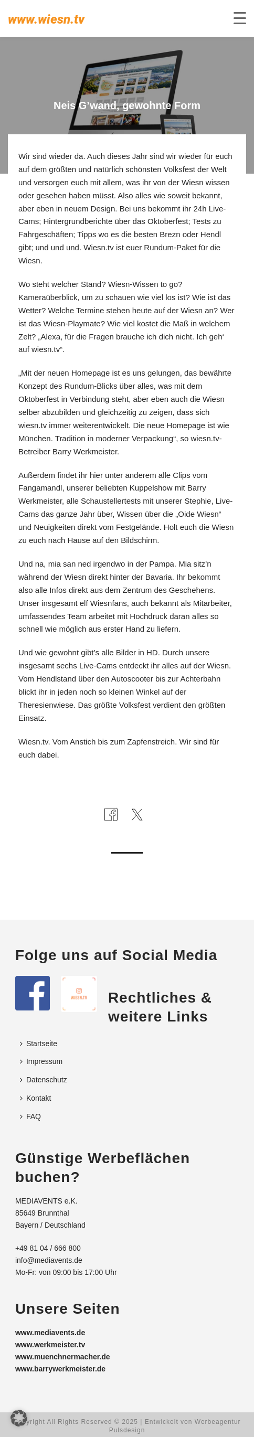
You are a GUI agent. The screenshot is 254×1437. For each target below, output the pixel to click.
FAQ (30, 1116)
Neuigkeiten (54, 527)
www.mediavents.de (50, 1332)
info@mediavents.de (48, 1260)
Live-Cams (98, 665)
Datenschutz (43, 1080)
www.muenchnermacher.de (62, 1357)
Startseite (38, 1043)
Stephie (198, 500)
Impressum (41, 1061)
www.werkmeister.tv (50, 1344)
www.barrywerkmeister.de (60, 1369)
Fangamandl (40, 487)
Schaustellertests (111, 500)
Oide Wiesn (198, 513)
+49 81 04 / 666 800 (48, 1248)
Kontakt (35, 1098)
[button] (19, 1418)
